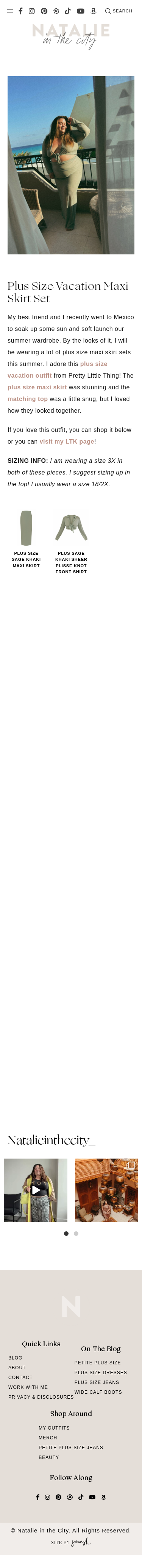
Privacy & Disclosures (41, 1397)
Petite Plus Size (98, 1362)
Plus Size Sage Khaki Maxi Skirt (26, 559)
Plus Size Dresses (101, 1372)
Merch (48, 1437)
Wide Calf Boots (98, 1392)
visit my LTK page (67, 441)
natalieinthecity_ (51, 1141)
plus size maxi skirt (37, 387)
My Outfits (54, 1428)
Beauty (49, 1457)
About (17, 1367)
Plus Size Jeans (97, 1382)
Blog (15, 1358)
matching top (28, 399)
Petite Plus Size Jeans (71, 1447)
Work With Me (28, 1387)
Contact (20, 1377)
